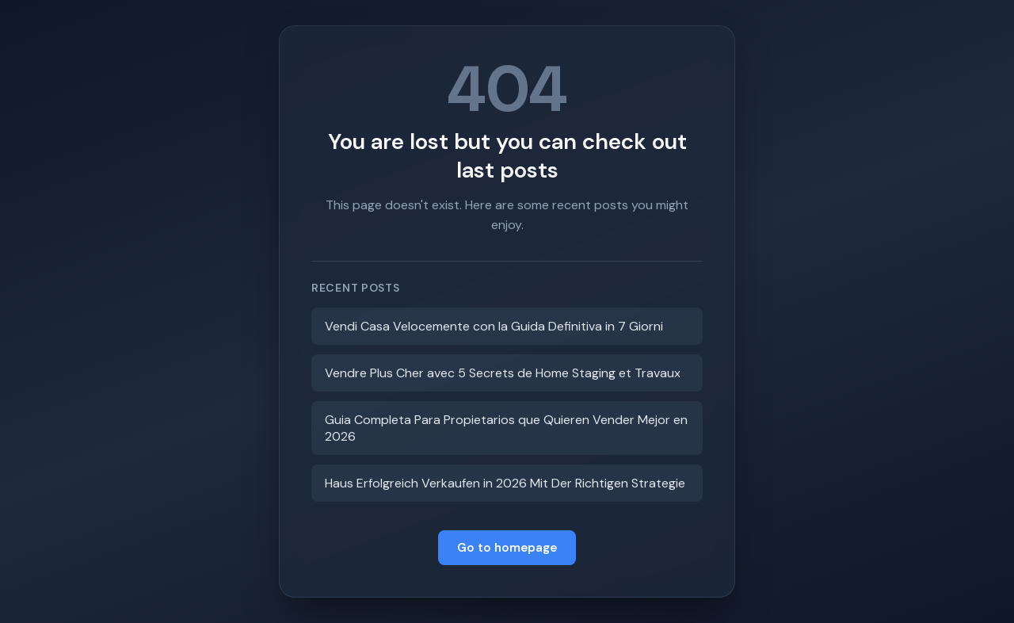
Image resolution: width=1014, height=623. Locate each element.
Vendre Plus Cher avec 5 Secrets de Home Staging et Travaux (502, 373)
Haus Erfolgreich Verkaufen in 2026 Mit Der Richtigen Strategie (505, 483)
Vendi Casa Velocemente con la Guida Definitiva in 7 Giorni (494, 326)
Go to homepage (507, 548)
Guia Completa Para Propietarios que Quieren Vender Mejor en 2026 (506, 428)
